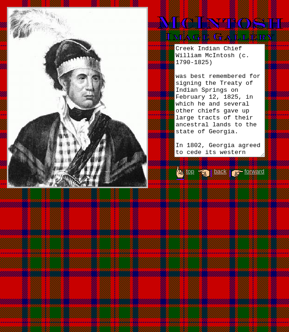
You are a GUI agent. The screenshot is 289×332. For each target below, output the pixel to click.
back (211, 187)
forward (246, 187)
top (184, 187)
